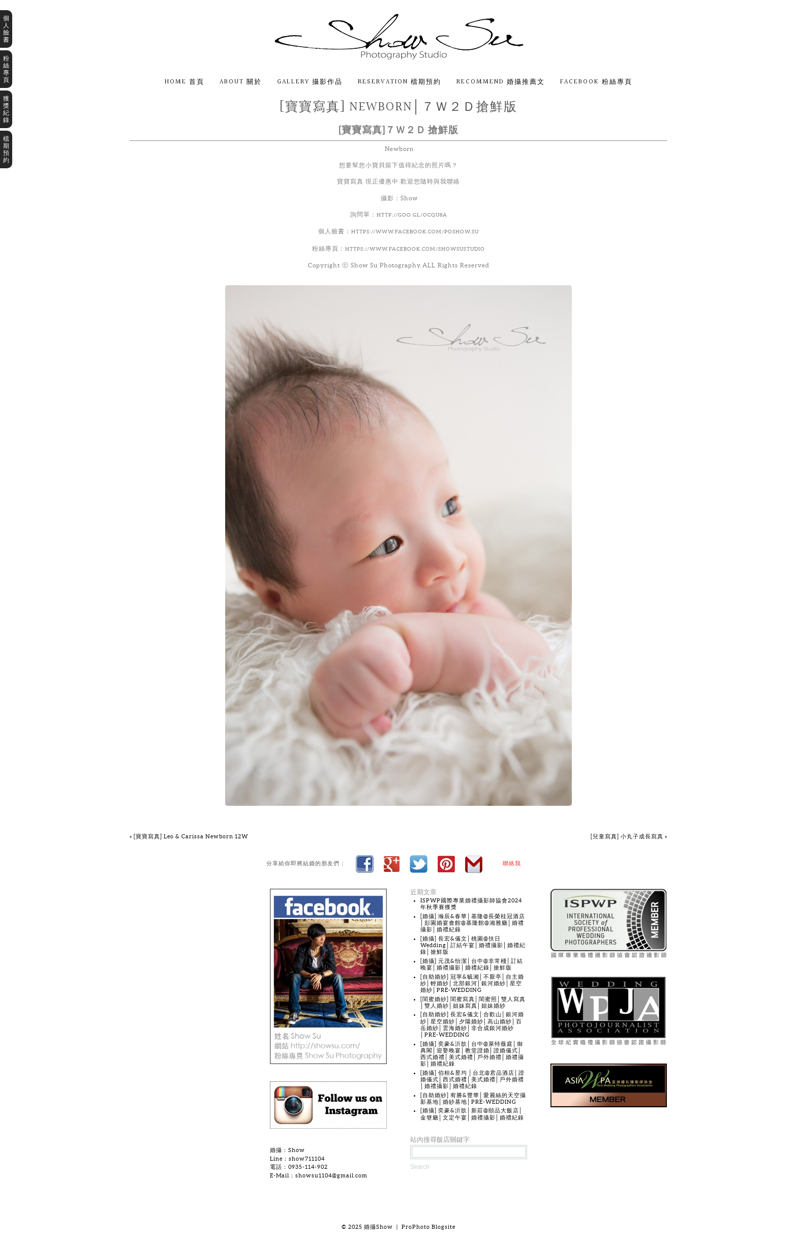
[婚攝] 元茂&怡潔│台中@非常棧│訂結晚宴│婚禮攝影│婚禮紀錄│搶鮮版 (471, 964)
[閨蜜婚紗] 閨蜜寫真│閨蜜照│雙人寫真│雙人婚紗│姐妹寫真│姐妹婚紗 (473, 1002)
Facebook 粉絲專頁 (596, 82)
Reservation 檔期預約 (399, 82)
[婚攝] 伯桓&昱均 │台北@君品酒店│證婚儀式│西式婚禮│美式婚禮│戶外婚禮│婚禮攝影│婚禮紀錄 (472, 1079)
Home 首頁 (184, 82)
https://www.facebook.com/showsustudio (415, 249)
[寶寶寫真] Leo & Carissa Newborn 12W (189, 836)
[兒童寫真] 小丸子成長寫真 (629, 836)
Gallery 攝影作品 (310, 82)
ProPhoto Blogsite (428, 1227)
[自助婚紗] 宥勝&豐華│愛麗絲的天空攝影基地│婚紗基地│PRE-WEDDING (473, 1098)
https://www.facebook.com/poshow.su (415, 231)
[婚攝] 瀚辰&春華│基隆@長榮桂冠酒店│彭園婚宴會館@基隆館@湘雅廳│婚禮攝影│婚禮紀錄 (472, 922)
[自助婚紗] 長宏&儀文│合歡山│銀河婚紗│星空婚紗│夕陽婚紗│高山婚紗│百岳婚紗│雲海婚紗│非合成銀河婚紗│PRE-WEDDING (472, 1024)
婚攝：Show (287, 1150)
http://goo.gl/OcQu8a (412, 215)
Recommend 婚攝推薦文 (500, 82)
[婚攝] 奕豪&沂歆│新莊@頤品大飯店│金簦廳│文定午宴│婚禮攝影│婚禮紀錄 (472, 1113)
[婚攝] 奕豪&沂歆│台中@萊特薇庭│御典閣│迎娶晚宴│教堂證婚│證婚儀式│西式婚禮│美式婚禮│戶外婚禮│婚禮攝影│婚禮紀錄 (472, 1054)
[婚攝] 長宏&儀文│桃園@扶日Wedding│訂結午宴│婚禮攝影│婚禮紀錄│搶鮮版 (473, 945)
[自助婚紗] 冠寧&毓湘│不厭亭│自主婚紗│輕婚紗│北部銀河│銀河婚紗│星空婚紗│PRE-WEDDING (472, 983)
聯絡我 (512, 863)
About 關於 (241, 82)
